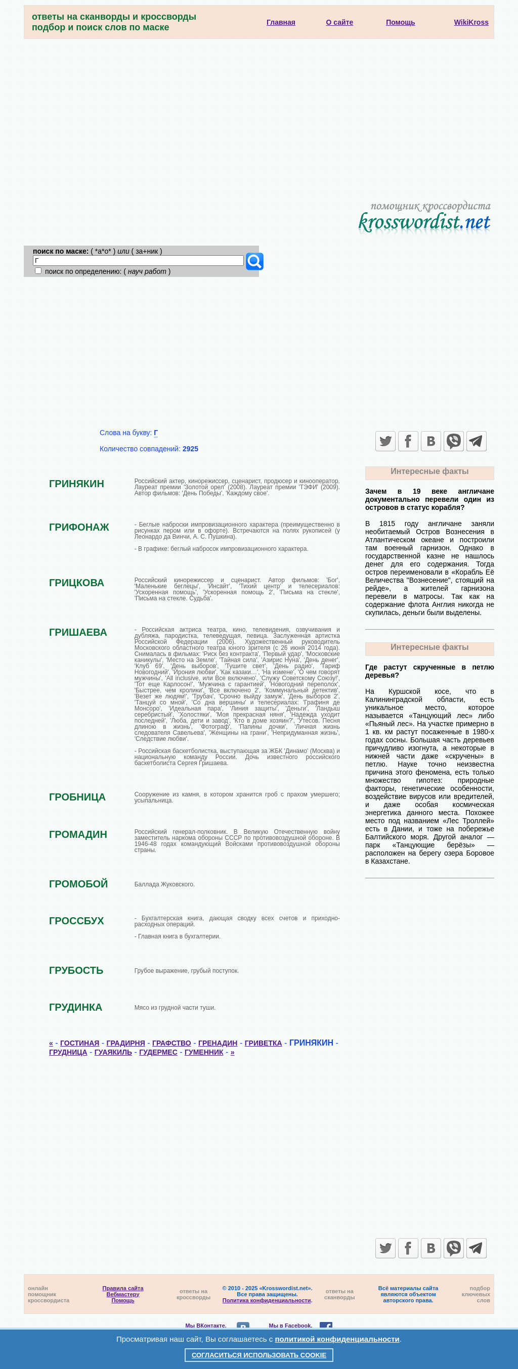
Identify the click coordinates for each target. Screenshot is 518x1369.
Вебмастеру (123, 1294)
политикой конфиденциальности (337, 1339)
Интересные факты (429, 471)
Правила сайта (123, 1288)
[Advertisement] (259, 114)
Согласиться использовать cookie (259, 1355)
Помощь (122, 1300)
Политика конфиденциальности (267, 1300)
